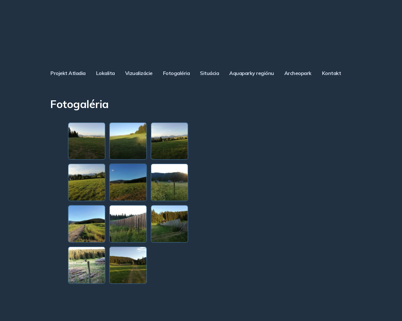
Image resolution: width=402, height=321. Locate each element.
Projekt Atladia (68, 73)
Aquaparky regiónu (251, 73)
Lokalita (105, 73)
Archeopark (297, 73)
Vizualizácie (139, 73)
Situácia (209, 73)
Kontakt (331, 73)
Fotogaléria (176, 73)
